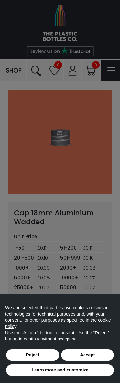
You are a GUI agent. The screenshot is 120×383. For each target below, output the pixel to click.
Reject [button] (32, 354)
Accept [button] (87, 354)
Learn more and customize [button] (60, 369)
